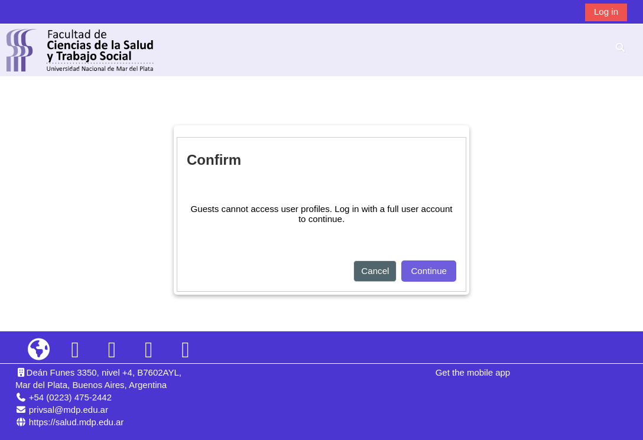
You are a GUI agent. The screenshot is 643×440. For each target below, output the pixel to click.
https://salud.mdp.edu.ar (76, 422)
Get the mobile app (473, 372)
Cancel (375, 271)
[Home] (80, 49)
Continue (429, 271)
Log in (606, 11)
